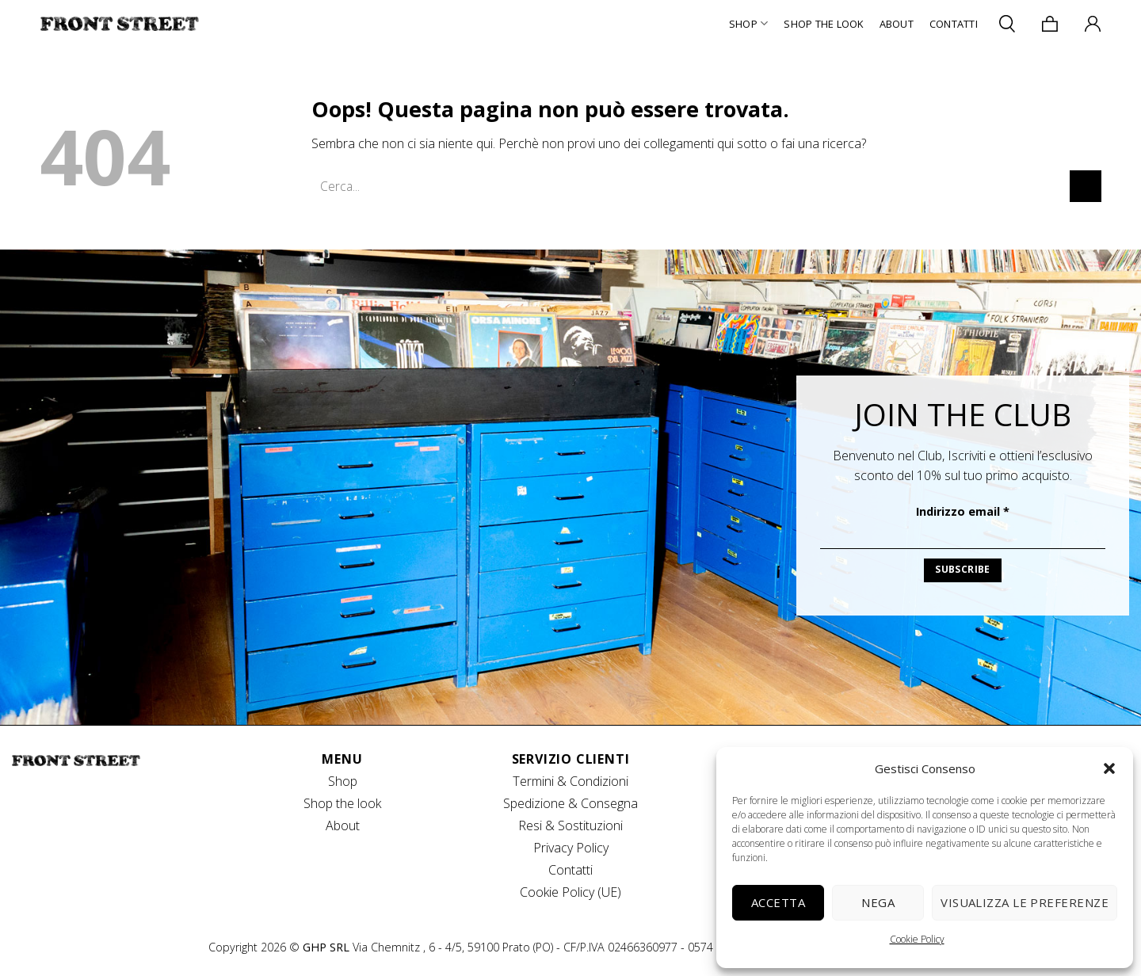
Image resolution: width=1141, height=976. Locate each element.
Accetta (778, 902)
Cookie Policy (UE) (570, 892)
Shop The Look (823, 24)
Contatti (953, 24)
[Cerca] (1007, 23)
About (897, 24)
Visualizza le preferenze (1025, 902)
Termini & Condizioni (570, 781)
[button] (1109, 768)
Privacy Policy (571, 847)
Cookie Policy (917, 939)
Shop (748, 23)
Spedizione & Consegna (570, 803)
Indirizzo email (962, 511)
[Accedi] (1093, 24)
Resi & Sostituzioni (570, 825)
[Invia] (1085, 185)
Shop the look (342, 803)
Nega (878, 902)
